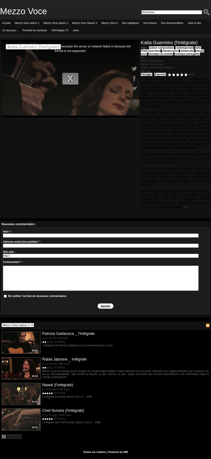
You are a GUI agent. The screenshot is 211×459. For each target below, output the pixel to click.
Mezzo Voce (23, 11)
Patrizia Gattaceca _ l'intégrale (68, 333)
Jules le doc (194, 23)
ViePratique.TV (60, 30)
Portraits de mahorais (34, 30)
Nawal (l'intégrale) (57, 385)
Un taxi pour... (10, 30)
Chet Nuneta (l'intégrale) (63, 410)
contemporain (184, 47)
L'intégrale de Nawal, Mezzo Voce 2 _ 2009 (67, 396)
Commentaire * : (13, 262)
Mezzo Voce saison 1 (27, 23)
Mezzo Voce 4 (109, 23)
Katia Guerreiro (150, 50)
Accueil (6, 23)
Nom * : (7, 231)
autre (76, 30)
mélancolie (187, 50)
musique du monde (161, 53)
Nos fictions (150, 23)
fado (198, 47)
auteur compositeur (161, 47)
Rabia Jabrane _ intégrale (64, 359)
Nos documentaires (172, 23)
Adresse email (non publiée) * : (22, 241)
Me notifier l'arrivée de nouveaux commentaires (37, 296)
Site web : (9, 251)
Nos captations (130, 23)
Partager (146, 74)
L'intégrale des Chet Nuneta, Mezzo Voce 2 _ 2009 (71, 422)
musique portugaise (187, 53)
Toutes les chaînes (94, 452)
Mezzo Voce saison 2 (55, 23)
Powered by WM (118, 452)
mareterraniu (170, 50)
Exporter (160, 74)
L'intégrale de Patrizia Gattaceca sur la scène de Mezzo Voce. (77, 345)
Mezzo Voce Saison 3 (84, 23)
